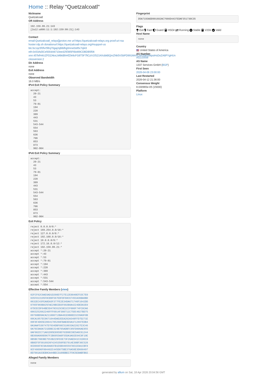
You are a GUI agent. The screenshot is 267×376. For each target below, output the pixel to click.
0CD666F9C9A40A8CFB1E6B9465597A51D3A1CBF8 (59, 346)
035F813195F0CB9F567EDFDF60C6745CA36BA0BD (59, 298)
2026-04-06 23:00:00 (148, 72)
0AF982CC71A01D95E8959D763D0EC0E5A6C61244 (59, 332)
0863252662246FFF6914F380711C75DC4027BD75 (59, 311)
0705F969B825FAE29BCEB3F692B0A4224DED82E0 (59, 305)
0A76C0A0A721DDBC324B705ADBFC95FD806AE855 (59, 329)
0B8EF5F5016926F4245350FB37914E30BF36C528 (59, 342)
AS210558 (142, 57)
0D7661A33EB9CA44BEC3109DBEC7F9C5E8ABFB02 (59, 352)
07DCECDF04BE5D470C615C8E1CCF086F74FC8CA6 (59, 308)
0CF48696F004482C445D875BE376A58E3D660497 (59, 349)
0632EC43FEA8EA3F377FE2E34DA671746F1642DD (59, 301)
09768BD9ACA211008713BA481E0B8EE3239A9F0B (59, 315)
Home (36, 7)
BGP (165, 64)
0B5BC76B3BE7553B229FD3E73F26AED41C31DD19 (59, 339)
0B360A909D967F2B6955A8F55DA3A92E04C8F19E (59, 335)
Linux (139, 94)
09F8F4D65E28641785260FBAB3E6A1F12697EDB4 (59, 322)
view (64, 289)
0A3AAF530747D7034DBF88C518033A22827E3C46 (59, 325)
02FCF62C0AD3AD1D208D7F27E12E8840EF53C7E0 (59, 294)
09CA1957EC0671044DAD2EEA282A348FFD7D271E (59, 318)
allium (121, 372)
